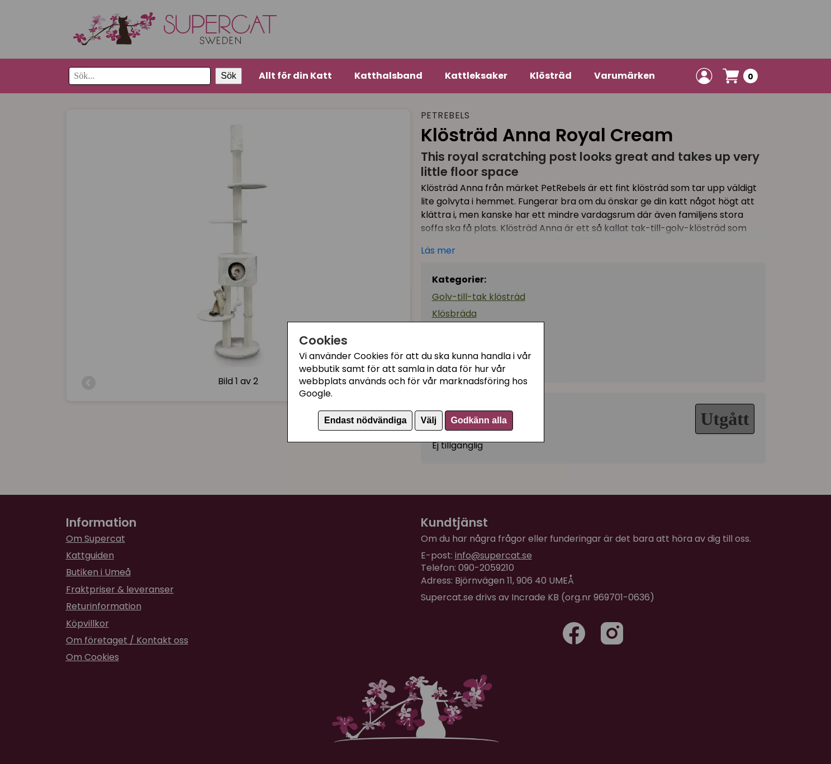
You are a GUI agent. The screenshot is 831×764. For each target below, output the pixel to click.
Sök (228, 75)
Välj (428, 420)
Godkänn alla (478, 420)
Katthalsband (388, 75)
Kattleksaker (476, 75)
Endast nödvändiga (365, 420)
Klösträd (551, 75)
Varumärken (624, 75)
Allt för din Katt (295, 75)
